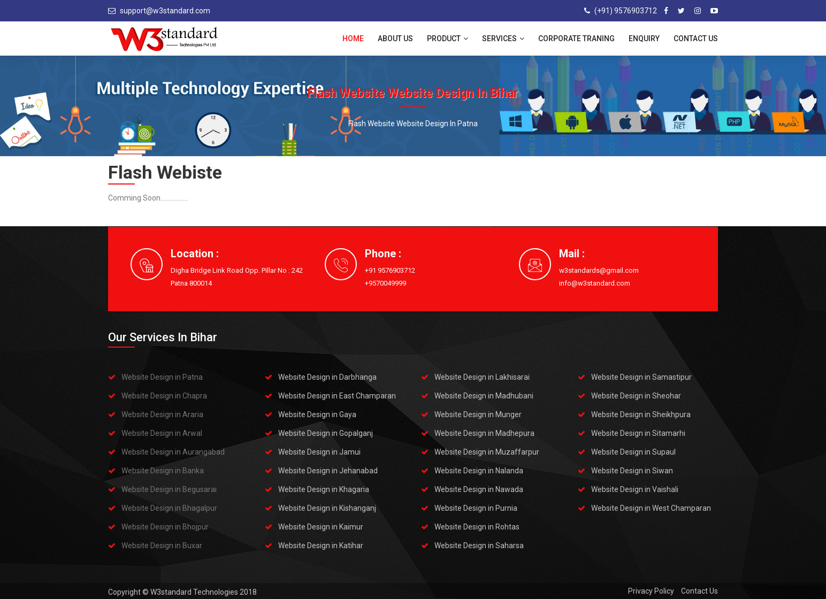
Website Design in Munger (478, 414)
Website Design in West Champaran (651, 508)
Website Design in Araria (162, 414)
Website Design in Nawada (478, 489)
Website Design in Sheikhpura (641, 414)
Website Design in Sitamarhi (638, 433)
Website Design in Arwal (161, 433)
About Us (395, 38)
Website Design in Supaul (633, 452)
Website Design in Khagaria (323, 489)
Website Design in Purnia (475, 508)
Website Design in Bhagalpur (169, 508)
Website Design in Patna (162, 377)
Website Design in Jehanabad (328, 470)
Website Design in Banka (162, 470)
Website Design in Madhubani (483, 395)
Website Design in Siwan (632, 470)
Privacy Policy (651, 591)
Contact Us (696, 38)
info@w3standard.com (594, 283)
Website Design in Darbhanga (327, 377)
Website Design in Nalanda (478, 470)
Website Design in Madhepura (484, 433)
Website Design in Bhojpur (165, 527)
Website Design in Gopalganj (325, 433)
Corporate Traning (576, 38)
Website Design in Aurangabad (173, 452)
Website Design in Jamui (319, 452)
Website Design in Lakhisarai (482, 377)
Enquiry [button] (644, 38)
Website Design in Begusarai (169, 489)
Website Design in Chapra (164, 395)
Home (353, 38)
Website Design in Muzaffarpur (486, 452)
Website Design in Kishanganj (327, 508)
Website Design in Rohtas (476, 527)
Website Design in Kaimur (320, 527)
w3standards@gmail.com (599, 270)
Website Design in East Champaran (337, 395)
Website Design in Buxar (161, 545)
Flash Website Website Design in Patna (413, 123)
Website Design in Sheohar (636, 395)
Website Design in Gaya (317, 414)
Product (447, 38)
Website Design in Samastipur (641, 377)
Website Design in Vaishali (634, 489)
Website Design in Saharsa (479, 545)
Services (503, 38)
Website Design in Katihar (320, 545)
